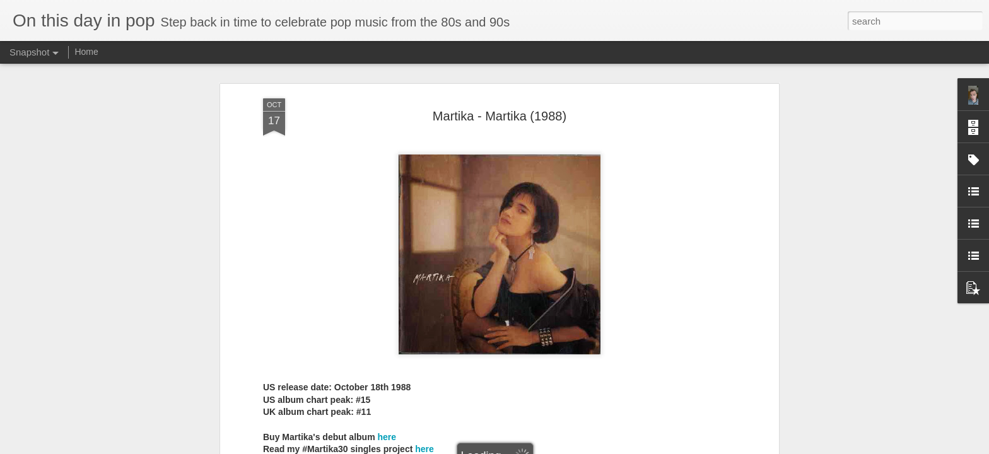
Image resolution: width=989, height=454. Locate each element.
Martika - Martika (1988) (499, 111)
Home (86, 52)
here (386, 432)
